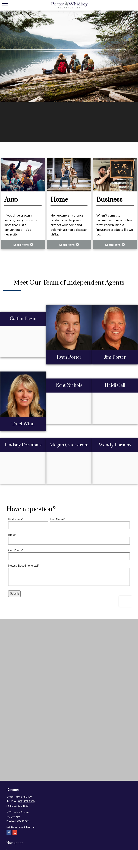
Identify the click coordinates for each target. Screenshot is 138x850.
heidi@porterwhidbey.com (21, 827)
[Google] (14, 832)
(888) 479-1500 (26, 801)
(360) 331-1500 (23, 796)
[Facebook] (9, 832)
